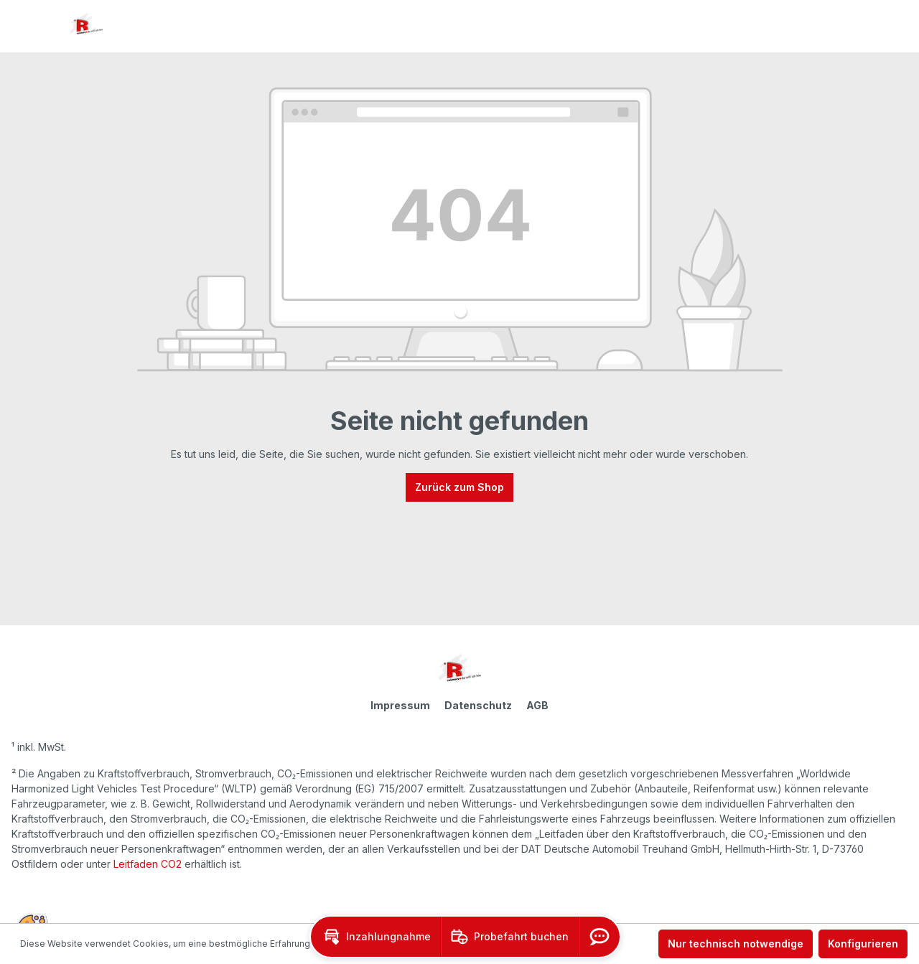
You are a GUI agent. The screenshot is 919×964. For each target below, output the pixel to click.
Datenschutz (478, 705)
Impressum (400, 705)
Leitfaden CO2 (147, 864)
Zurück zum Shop (459, 487)
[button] (375, 936)
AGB (537, 705)
